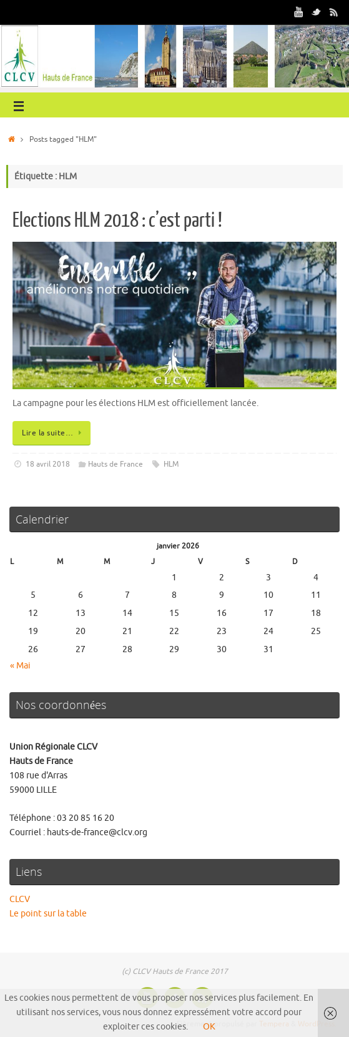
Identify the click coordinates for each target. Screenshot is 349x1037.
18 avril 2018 (48, 464)
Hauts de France (115, 464)
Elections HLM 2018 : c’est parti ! (117, 220)
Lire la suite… (54, 433)
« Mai (20, 665)
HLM (171, 464)
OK (209, 1026)
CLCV (19, 899)
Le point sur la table (48, 913)
